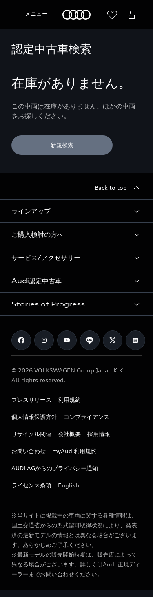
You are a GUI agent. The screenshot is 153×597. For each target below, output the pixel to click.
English (68, 485)
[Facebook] (21, 340)
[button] (76, 211)
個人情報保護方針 (34, 416)
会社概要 (69, 433)
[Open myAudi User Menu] (132, 14)
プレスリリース (31, 399)
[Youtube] (67, 340)
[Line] (90, 340)
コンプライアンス (86, 416)
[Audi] (76, 15)
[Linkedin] (135, 340)
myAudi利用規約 (74, 450)
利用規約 (69, 399)
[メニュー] (29, 14)
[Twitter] (112, 340)
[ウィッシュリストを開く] (112, 14)
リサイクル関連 (31, 433)
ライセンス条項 (31, 485)
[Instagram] (44, 340)
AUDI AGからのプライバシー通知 (54, 468)
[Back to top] (118, 188)
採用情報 (98, 433)
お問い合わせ (28, 450)
